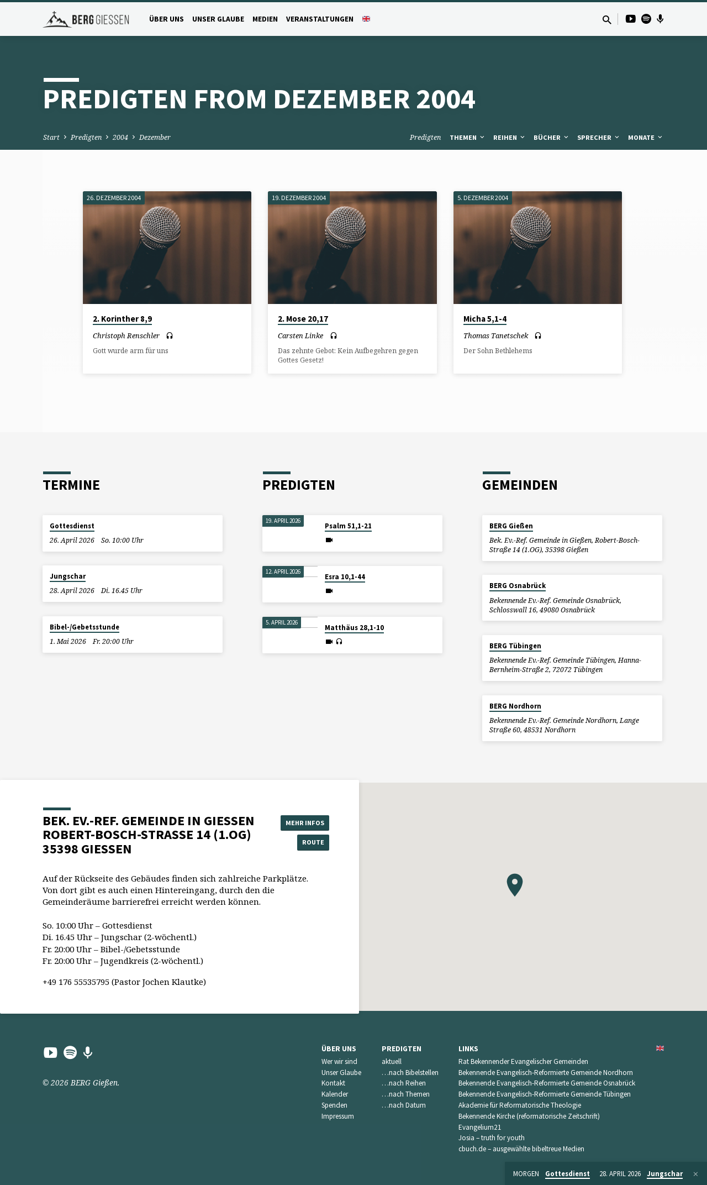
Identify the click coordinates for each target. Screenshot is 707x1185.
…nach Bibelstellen (410, 1072)
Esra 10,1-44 (345, 576)
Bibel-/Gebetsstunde (84, 627)
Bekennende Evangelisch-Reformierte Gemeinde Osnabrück (546, 1083)
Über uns (166, 19)
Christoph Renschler (126, 335)
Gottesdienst (72, 526)
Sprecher (599, 137)
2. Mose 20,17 (303, 318)
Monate (646, 137)
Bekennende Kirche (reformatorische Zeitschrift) (529, 1116)
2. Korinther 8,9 (122, 318)
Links (468, 1048)
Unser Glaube (218, 19)
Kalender (334, 1094)
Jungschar (68, 576)
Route (301, 843)
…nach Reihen (404, 1083)
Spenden (334, 1105)
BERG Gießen (511, 526)
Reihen (509, 137)
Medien (265, 19)
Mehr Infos (301, 821)
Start (51, 137)
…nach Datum (404, 1105)
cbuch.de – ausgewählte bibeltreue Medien (521, 1148)
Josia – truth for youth (491, 1137)
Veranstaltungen (320, 19)
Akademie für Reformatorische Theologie (519, 1105)
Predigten (86, 137)
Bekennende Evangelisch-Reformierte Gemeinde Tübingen (544, 1094)
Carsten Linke (300, 335)
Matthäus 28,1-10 (354, 627)
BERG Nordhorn (515, 706)
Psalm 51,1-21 (348, 526)
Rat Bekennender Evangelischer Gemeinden (523, 1061)
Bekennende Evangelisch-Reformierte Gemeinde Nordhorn (545, 1072)
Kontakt (333, 1083)
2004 (120, 137)
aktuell (392, 1061)
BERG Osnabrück (517, 585)
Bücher (552, 137)
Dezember (155, 137)
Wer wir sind (339, 1061)
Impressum (337, 1116)
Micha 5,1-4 (484, 318)
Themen (468, 137)
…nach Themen (406, 1094)
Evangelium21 (480, 1127)
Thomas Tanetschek (495, 335)
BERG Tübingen (515, 646)
